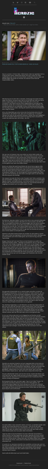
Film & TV (12, 23)
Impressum (19, 463)
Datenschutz (27, 463)
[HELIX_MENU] (24, 17)
